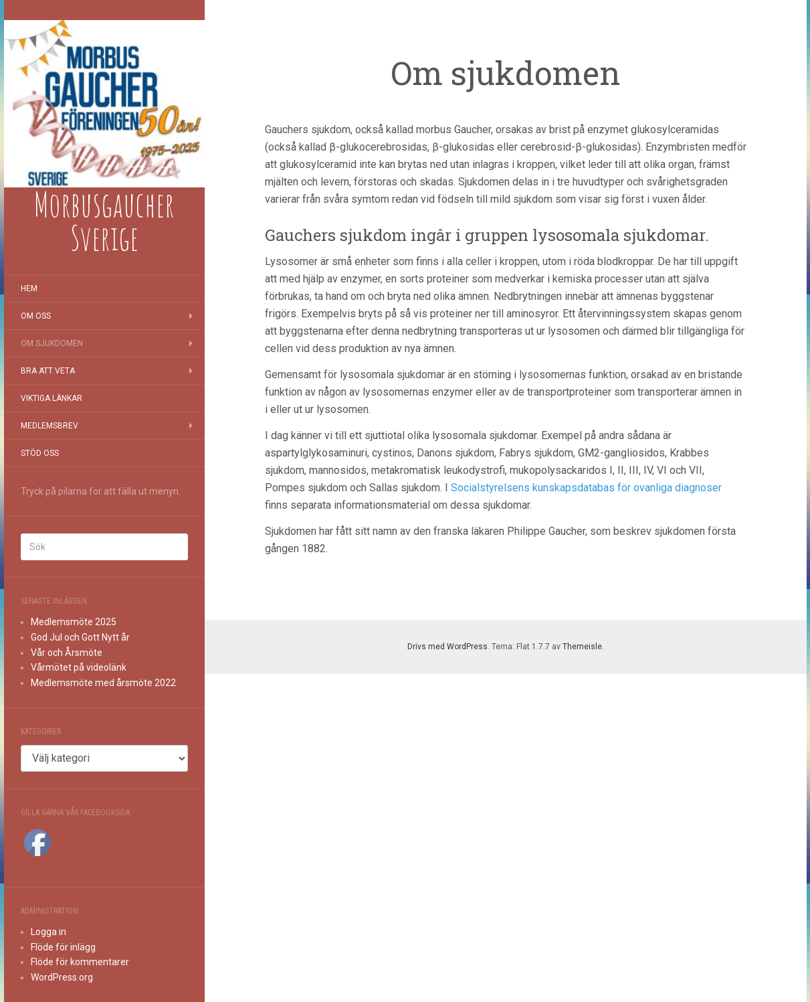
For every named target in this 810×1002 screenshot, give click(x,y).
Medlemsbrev (49, 425)
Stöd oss (40, 453)
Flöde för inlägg (63, 947)
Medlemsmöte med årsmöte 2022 (103, 682)
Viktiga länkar (51, 398)
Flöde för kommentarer (80, 961)
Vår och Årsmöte (66, 652)
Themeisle (582, 646)
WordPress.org (62, 977)
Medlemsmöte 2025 (73, 621)
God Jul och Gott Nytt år (80, 637)
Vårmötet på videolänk (78, 667)
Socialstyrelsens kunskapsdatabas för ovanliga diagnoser (586, 487)
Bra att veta (48, 370)
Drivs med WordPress (447, 646)
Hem (29, 288)
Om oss (36, 316)
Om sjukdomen (52, 343)
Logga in (48, 931)
